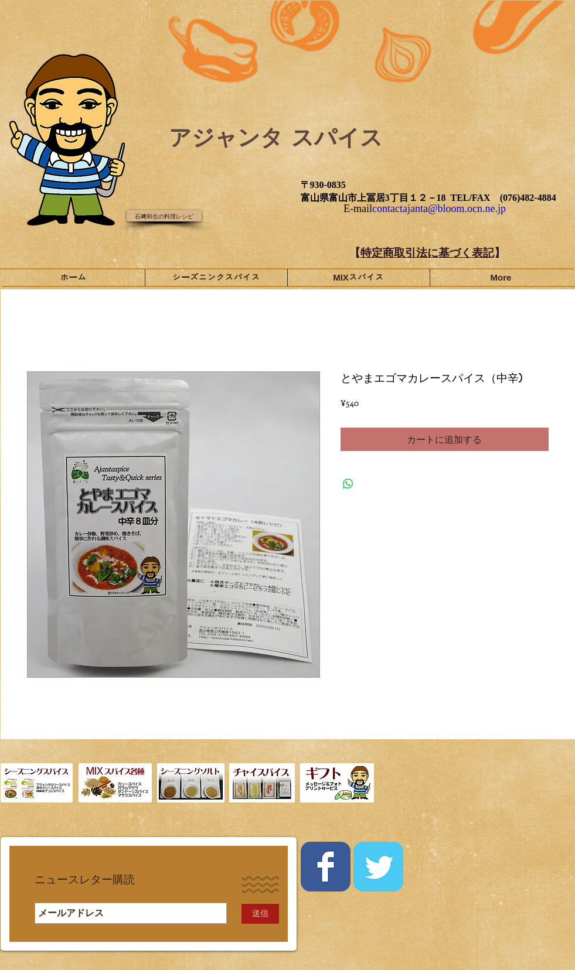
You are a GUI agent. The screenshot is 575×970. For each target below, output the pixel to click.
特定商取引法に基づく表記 (427, 252)
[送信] (260, 914)
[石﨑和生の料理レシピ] (164, 215)
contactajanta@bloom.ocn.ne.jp (439, 208)
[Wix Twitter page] (378, 867)
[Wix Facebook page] (326, 867)
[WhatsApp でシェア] (348, 484)
